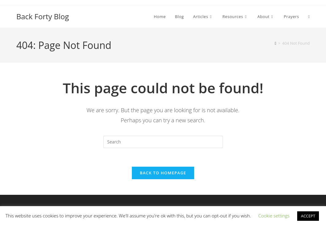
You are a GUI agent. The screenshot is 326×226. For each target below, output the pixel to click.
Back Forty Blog (42, 16)
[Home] (275, 43)
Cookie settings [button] (274, 216)
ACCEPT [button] (308, 216)
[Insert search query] (163, 142)
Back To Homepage (163, 173)
